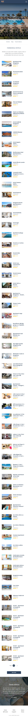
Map (12, 41)
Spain (12, 25)
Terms (22, 712)
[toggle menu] (25, 1)
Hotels (8, 41)
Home (5, 710)
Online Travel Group (15, 715)
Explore (7, 25)
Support (14, 712)
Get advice (14, 697)
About (22, 710)
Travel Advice (18, 41)
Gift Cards (5, 712)
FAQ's (14, 710)
